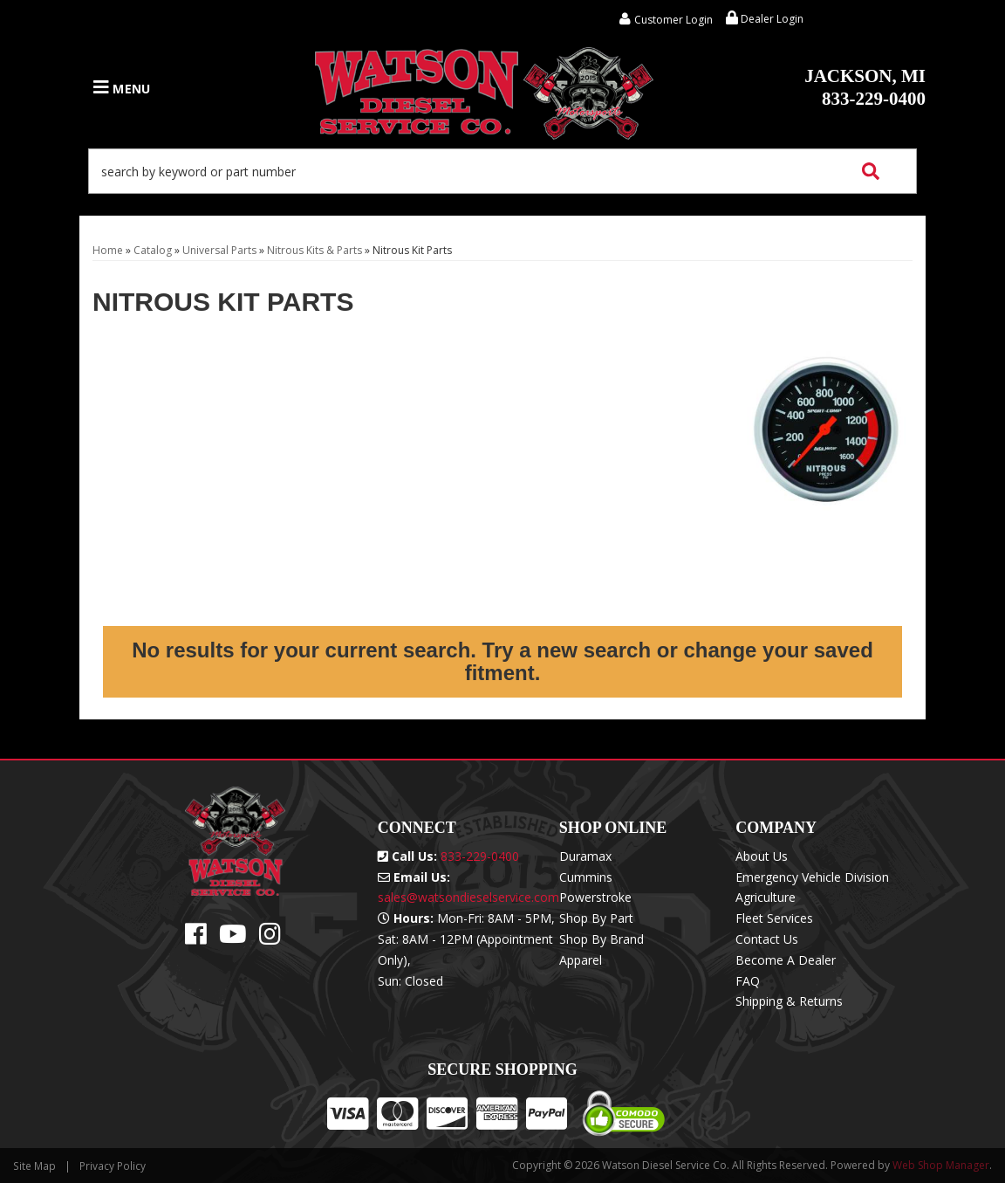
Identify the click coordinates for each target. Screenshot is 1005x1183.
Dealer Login (764, 18)
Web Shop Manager (940, 1165)
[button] (502, 171)
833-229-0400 (865, 87)
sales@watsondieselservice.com (468, 897)
